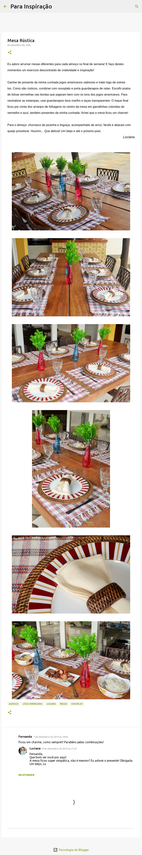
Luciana (51, 704)
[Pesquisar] (57, 6)
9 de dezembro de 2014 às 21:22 (59, 748)
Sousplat (77, 704)
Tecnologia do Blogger (71, 849)
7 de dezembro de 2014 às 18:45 (50, 736)
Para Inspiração (31, 6)
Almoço (13, 704)
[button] (9, 52)
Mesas (63, 704)
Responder (26, 774)
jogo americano (32, 704)
